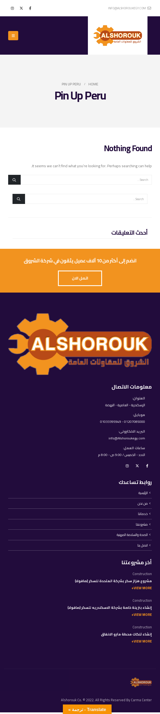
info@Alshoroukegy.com (126, 439)
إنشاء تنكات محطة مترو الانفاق (126, 636)
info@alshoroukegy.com (129, 8)
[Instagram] (12, 8)
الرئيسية (143, 494)
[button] (13, 35)
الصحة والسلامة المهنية (132, 536)
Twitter (137, 467)
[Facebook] (30, 8)
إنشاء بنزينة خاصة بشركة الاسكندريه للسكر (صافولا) (109, 609)
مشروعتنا (142, 526)
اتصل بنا (142, 547)
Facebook (147, 467)
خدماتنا (143, 515)
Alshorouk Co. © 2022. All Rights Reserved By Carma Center (106, 702)
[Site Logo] (117, 35)
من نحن (143, 504)
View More (143, 590)
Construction (142, 576)
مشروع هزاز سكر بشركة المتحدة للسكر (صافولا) (113, 583)
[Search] (14, 180)
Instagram (127, 467)
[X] (21, 8)
